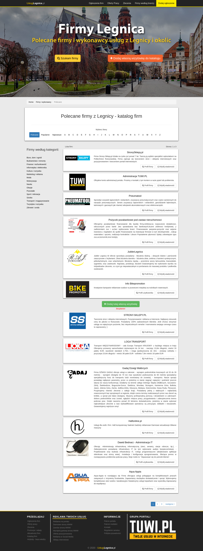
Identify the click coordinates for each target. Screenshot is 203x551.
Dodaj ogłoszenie (166, 3)
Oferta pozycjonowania (62, 534)
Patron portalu (110, 521)
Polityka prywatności (112, 533)
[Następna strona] (170, 504)
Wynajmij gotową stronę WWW (65, 531)
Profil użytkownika (144, 293)
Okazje (29, 188)
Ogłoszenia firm (96, 3)
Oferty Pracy (113, 3)
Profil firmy (147, 167)
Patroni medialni (110, 524)
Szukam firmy (67, 58)
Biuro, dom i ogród (34, 158)
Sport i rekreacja (33, 194)
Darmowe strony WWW (62, 524)
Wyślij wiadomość (166, 167)
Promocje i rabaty (34, 530)
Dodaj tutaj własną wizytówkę (120, 304)
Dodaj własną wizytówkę (135, 58)
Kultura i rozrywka (34, 171)
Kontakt (107, 527)
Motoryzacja (32, 181)
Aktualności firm (33, 533)
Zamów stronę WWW (62, 528)
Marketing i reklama (35, 174)
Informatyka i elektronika (37, 168)
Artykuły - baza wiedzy (36, 539)
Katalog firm (32, 536)
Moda (29, 177)
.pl (36, 3)
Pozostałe (31, 191)
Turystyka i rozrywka (35, 204)
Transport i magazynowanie (38, 201)
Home (31, 102)
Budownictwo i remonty (36, 161)
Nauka (29, 184)
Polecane (34, 135)
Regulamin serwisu (112, 530)
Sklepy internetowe (61, 540)
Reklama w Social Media (63, 537)
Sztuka (29, 198)
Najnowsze (56, 135)
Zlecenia (127, 3)
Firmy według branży (144, 3)
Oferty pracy (32, 524)
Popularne (45, 135)
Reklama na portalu (61, 521)
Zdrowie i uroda (33, 208)
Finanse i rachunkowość (36, 164)
